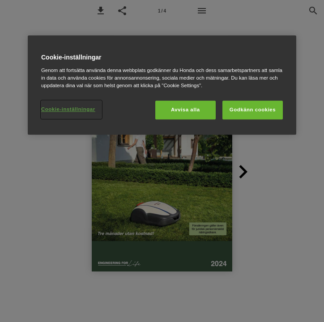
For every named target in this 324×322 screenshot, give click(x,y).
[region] (162, 85)
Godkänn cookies (253, 109)
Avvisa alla (185, 109)
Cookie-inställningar (68, 109)
